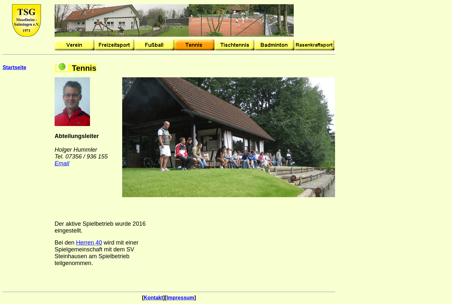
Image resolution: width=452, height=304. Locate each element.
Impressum (180, 297)
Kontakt (153, 297)
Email (62, 163)
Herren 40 (89, 242)
